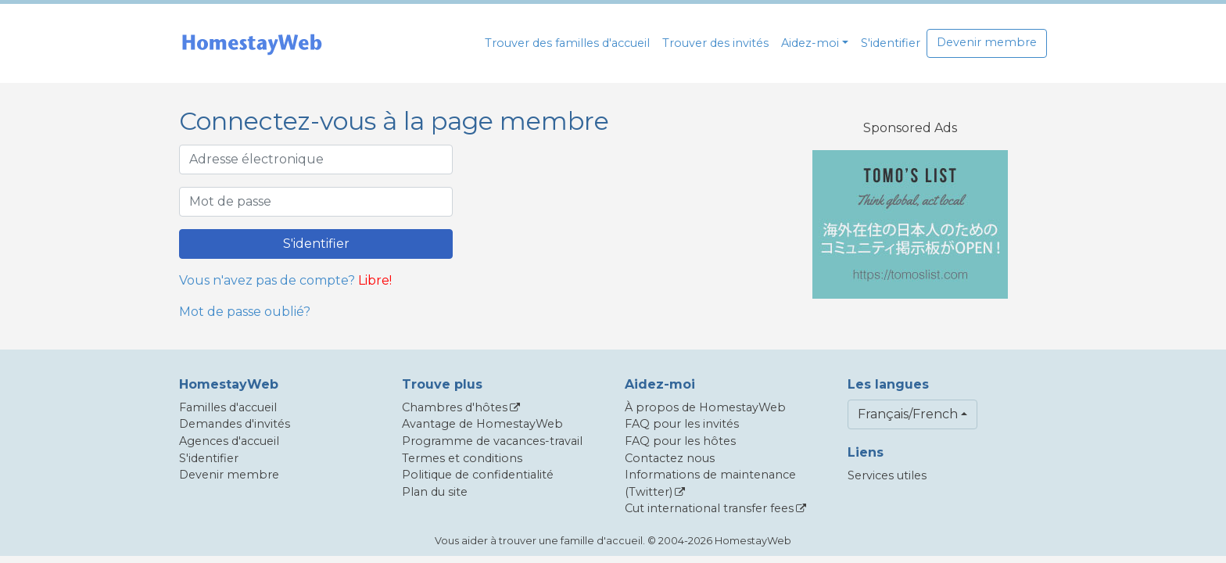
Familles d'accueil (228, 407)
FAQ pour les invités (682, 424)
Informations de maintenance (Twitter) (710, 483)
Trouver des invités (715, 43)
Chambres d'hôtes (454, 407)
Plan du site (435, 492)
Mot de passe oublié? (244, 311)
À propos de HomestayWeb (705, 407)
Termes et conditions (462, 458)
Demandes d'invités (234, 424)
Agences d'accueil (229, 441)
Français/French (908, 414)
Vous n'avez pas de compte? (267, 280)
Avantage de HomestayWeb (482, 424)
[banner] (251, 43)
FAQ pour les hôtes (680, 441)
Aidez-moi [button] (810, 43)
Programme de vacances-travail (492, 441)
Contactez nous (670, 458)
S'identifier (890, 43)
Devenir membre (987, 42)
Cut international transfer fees (709, 508)
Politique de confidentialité (478, 475)
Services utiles (887, 475)
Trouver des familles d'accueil (567, 43)
